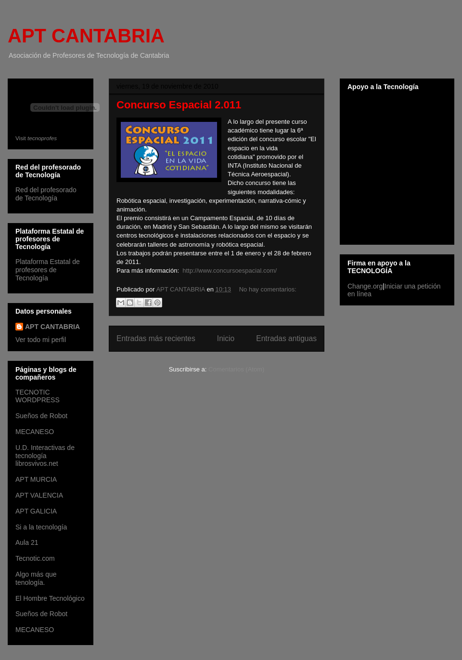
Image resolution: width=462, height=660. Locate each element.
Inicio (225, 338)
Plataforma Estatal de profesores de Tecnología (47, 270)
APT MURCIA (36, 479)
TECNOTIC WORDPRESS (37, 396)
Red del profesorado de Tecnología (46, 194)
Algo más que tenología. (36, 578)
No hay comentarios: (267, 289)
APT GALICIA (36, 511)
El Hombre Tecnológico (50, 598)
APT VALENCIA (39, 495)
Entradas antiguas (286, 338)
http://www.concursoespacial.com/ (229, 270)
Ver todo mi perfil (40, 339)
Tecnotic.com (35, 558)
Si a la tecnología (41, 527)
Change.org (365, 286)
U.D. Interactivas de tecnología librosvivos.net (45, 456)
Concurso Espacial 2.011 (178, 105)
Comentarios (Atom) (236, 369)
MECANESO (34, 432)
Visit (36, 138)
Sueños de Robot (41, 416)
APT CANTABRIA (86, 35)
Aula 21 (26, 542)
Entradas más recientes (155, 338)
